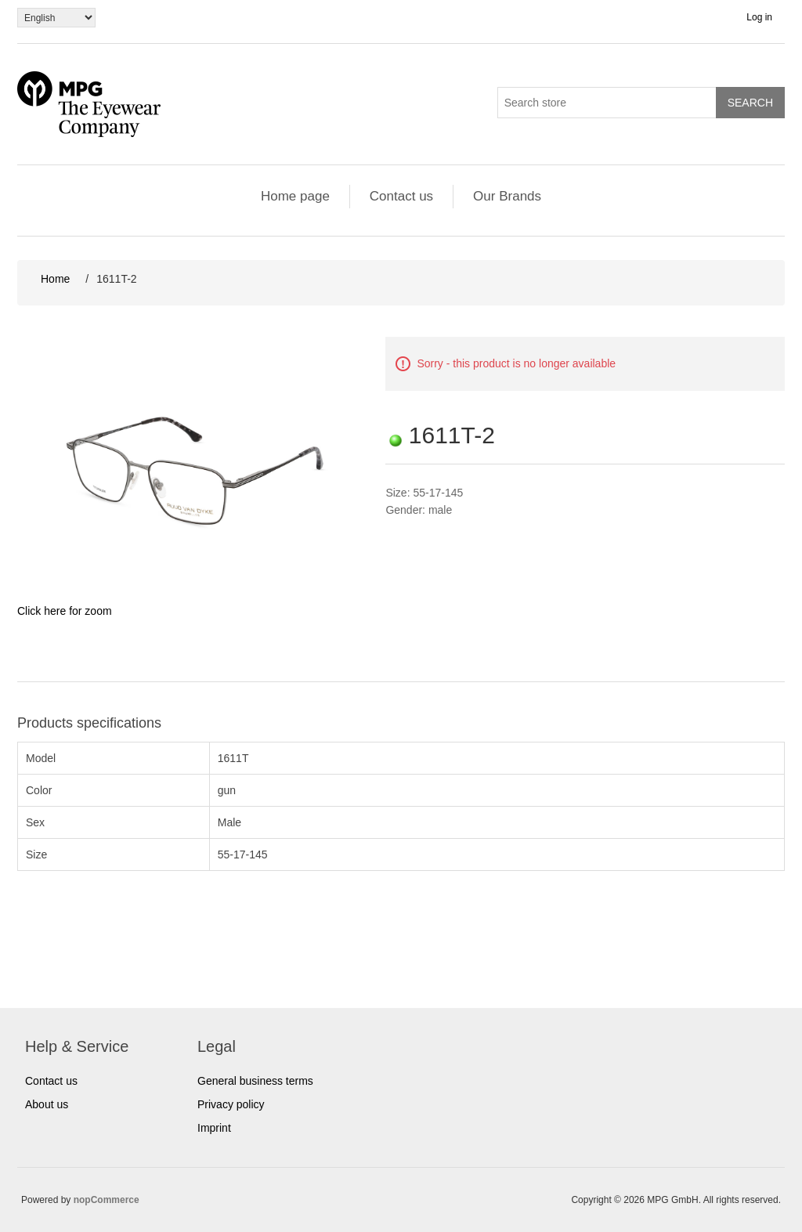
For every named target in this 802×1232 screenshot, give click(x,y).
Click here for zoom (64, 611)
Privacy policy (231, 1104)
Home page (295, 196)
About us (46, 1104)
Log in (759, 17)
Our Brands (507, 196)
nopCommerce (106, 1199)
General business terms (255, 1081)
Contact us (401, 196)
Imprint (214, 1128)
